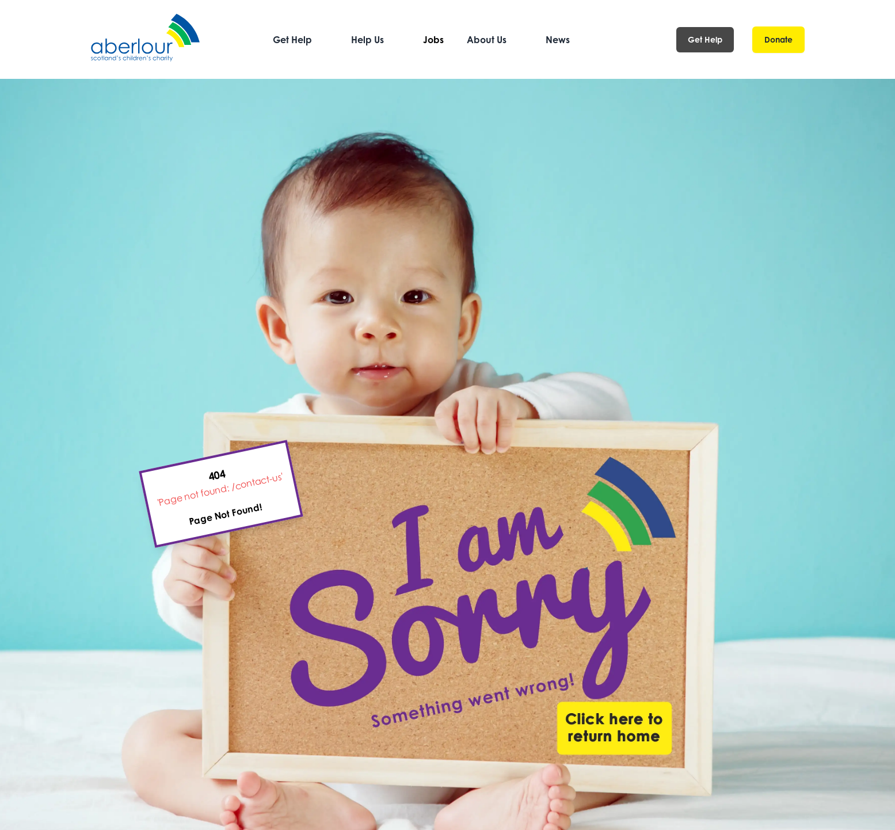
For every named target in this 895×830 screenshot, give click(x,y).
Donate (778, 39)
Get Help (705, 39)
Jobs (433, 39)
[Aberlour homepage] (146, 39)
